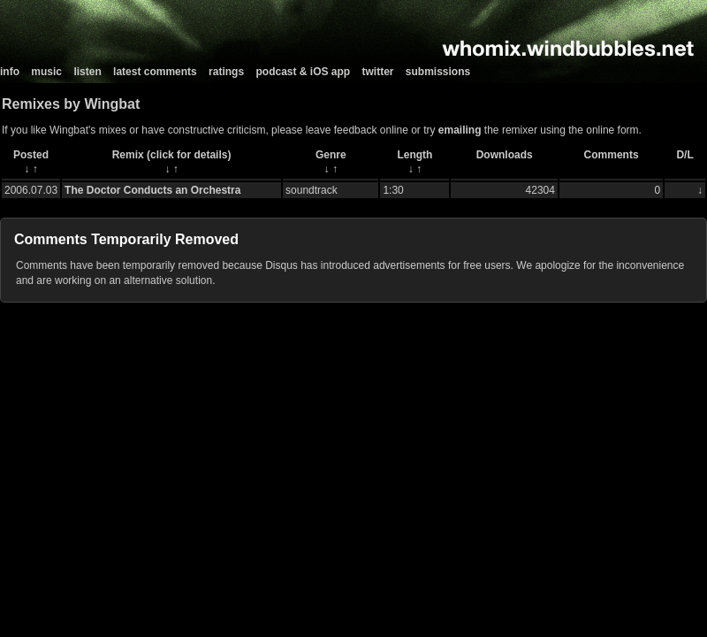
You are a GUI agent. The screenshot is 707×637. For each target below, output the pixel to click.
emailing (460, 130)
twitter (378, 71)
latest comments (155, 71)
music (46, 71)
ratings (226, 71)
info (9, 71)
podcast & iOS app (302, 71)
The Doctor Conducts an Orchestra (152, 190)
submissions (438, 71)
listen (87, 71)
